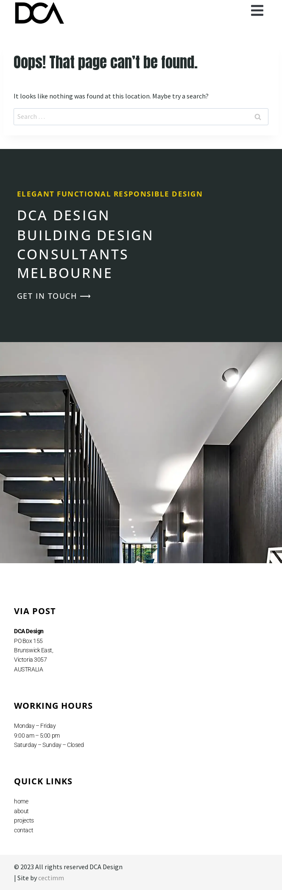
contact (23, 830)
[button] (257, 10)
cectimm (51, 877)
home (21, 801)
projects (24, 820)
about (21, 811)
